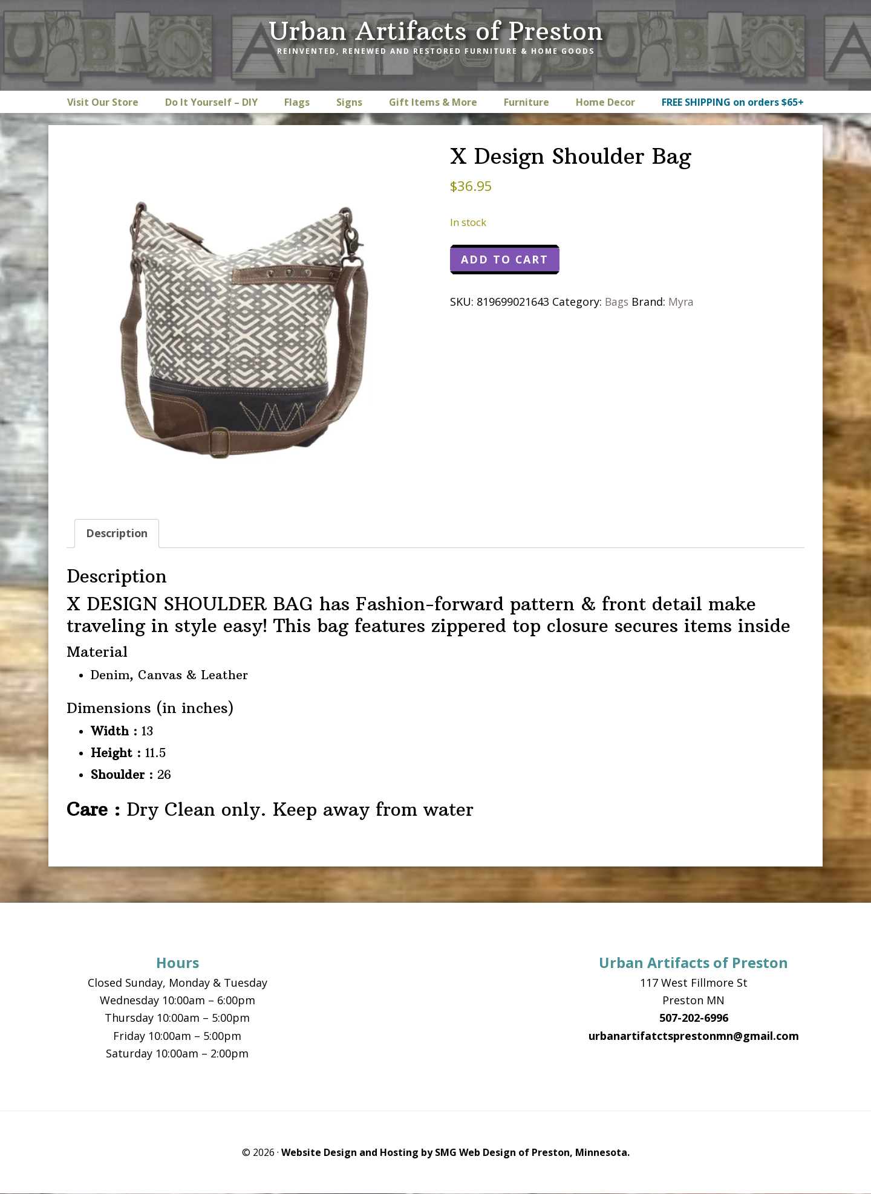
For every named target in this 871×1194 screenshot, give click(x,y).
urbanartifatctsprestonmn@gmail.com (694, 1035)
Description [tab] (117, 533)
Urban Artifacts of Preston (436, 31)
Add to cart (505, 260)
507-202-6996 (693, 1018)
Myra (683, 302)
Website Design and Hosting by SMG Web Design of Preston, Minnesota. (455, 1153)
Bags (617, 302)
